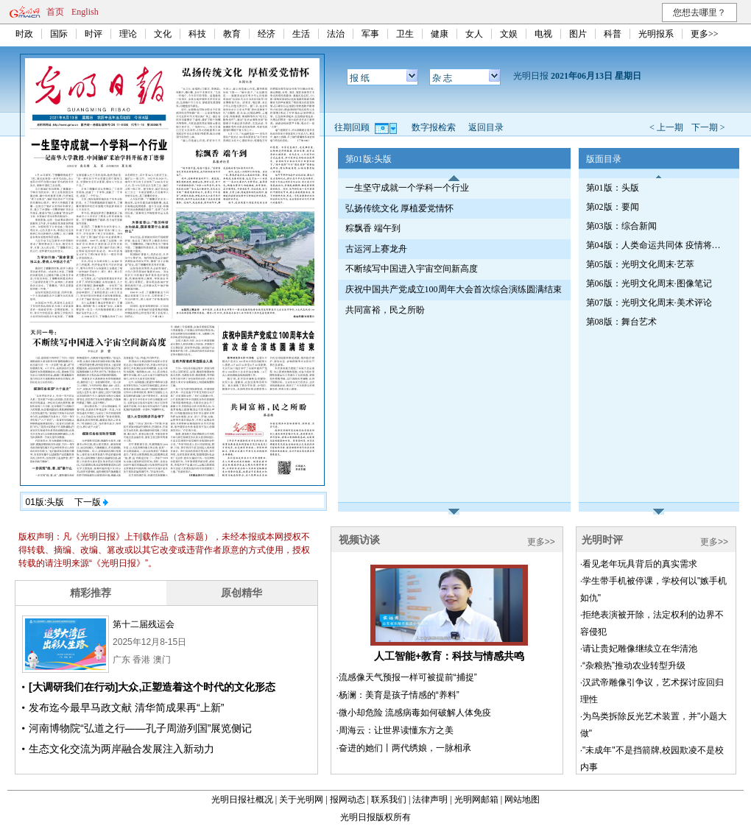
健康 (439, 34)
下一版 (91, 502)
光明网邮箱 (476, 799)
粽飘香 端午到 (373, 228)
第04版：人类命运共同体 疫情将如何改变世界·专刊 (656, 245)
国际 (59, 34)
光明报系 (656, 34)
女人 (474, 34)
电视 (543, 34)
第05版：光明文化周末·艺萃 (640, 264)
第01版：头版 (612, 188)
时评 (93, 34)
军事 (370, 34)
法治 (336, 34)
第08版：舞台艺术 (621, 322)
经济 (266, 34)
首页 (55, 12)
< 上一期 (666, 127)
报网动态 (347, 799)
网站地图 (522, 799)
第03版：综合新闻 (621, 226)
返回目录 (486, 127)
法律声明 (430, 799)
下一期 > (708, 127)
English (85, 12)
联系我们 (388, 799)
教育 (232, 34)
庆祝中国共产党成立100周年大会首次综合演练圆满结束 (453, 289)
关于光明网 (301, 799)
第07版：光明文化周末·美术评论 (649, 302)
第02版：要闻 (612, 207)
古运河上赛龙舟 (376, 249)
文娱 (509, 34)
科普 (612, 34)
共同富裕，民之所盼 (385, 310)
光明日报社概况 (242, 799)
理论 (128, 34)
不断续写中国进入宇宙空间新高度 (411, 269)
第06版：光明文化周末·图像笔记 (649, 283)
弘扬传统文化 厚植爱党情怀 (399, 208)
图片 (578, 34)
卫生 (405, 34)
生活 (301, 34)
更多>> (705, 34)
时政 (24, 34)
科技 (197, 34)
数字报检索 (434, 127)
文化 (163, 34)
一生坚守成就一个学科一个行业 (407, 188)
